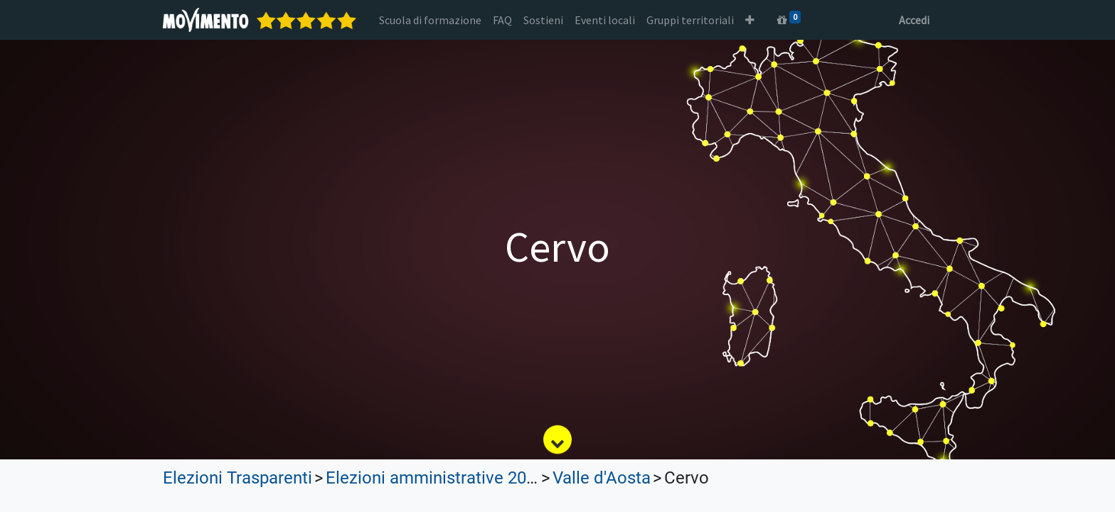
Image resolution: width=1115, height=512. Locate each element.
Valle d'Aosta (602, 478)
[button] (750, 20)
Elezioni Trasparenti (237, 478)
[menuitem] (430, 20)
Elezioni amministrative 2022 (435, 478)
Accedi (914, 20)
